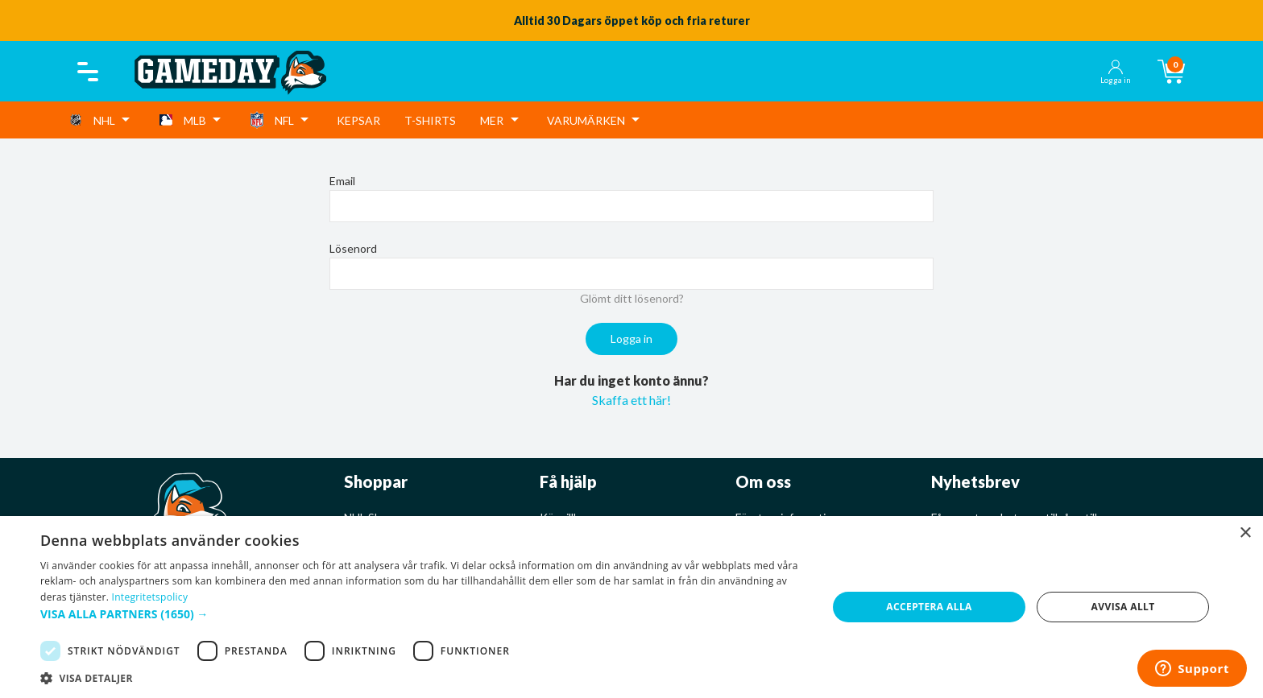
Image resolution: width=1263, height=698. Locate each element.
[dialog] (631, 607)
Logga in (631, 338)
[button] (422, 613)
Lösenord (353, 248)
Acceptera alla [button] (929, 606)
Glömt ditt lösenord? (632, 298)
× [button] (1245, 533)
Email (342, 181)
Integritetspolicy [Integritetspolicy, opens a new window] (150, 597)
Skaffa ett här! (631, 399)
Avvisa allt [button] (1123, 606)
